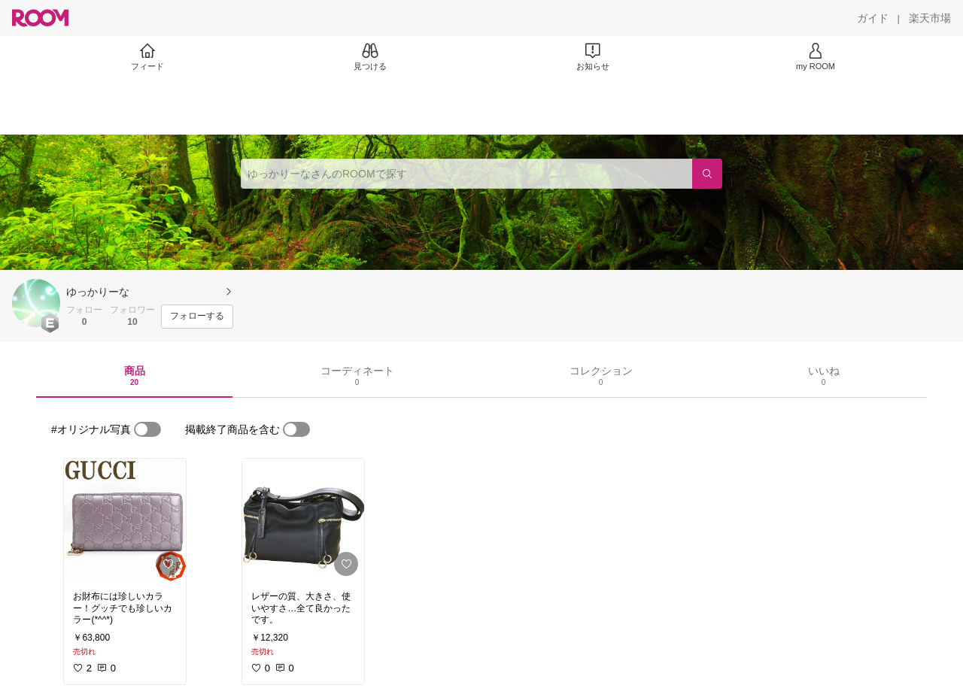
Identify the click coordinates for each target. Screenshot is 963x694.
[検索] (707, 174)
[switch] (147, 429)
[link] (125, 520)
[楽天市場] (930, 18)
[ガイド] (873, 18)
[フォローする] (197, 317)
